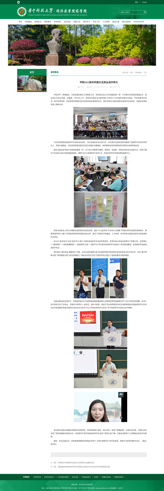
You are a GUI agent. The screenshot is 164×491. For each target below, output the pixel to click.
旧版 (136, 2)
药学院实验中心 (49, 477)
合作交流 (67, 22)
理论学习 (86, 22)
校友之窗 (115, 22)
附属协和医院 (118, 477)
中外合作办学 (139, 22)
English (144, 2)
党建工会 (76, 22)
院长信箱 (75, 477)
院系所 (96, 477)
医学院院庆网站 (63, 477)
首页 (20, 22)
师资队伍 (38, 22)
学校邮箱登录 (86, 477)
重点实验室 (126, 22)
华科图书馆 (37, 477)
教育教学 (47, 22)
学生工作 (96, 22)
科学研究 (57, 22)
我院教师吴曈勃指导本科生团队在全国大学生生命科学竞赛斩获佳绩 (84, 467)
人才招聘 (106, 22)
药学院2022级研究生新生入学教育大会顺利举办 (76, 463)
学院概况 (28, 22)
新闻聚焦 (138, 72)
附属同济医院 (106, 477)
